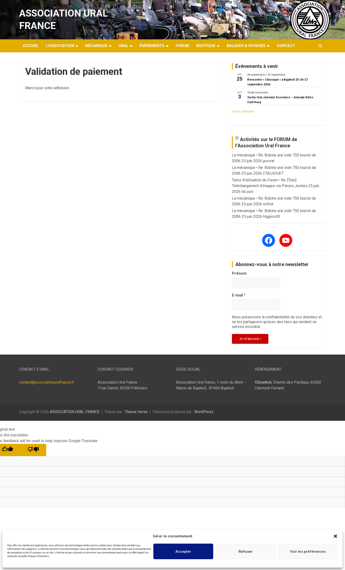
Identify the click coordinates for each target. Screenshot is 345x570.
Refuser (246, 551)
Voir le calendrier (243, 111)
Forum (182, 45)
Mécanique (96, 45)
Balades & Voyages (246, 45)
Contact (286, 45)
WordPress (203, 412)
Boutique (205, 45)
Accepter (183, 551)
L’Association (60, 45)
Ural (123, 45)
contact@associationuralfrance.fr (46, 382)
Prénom (239, 273)
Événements (152, 45)
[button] (335, 536)
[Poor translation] (33, 450)
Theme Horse (136, 412)
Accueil (31, 45)
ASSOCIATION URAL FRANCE (74, 412)
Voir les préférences (308, 551)
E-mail (239, 295)
